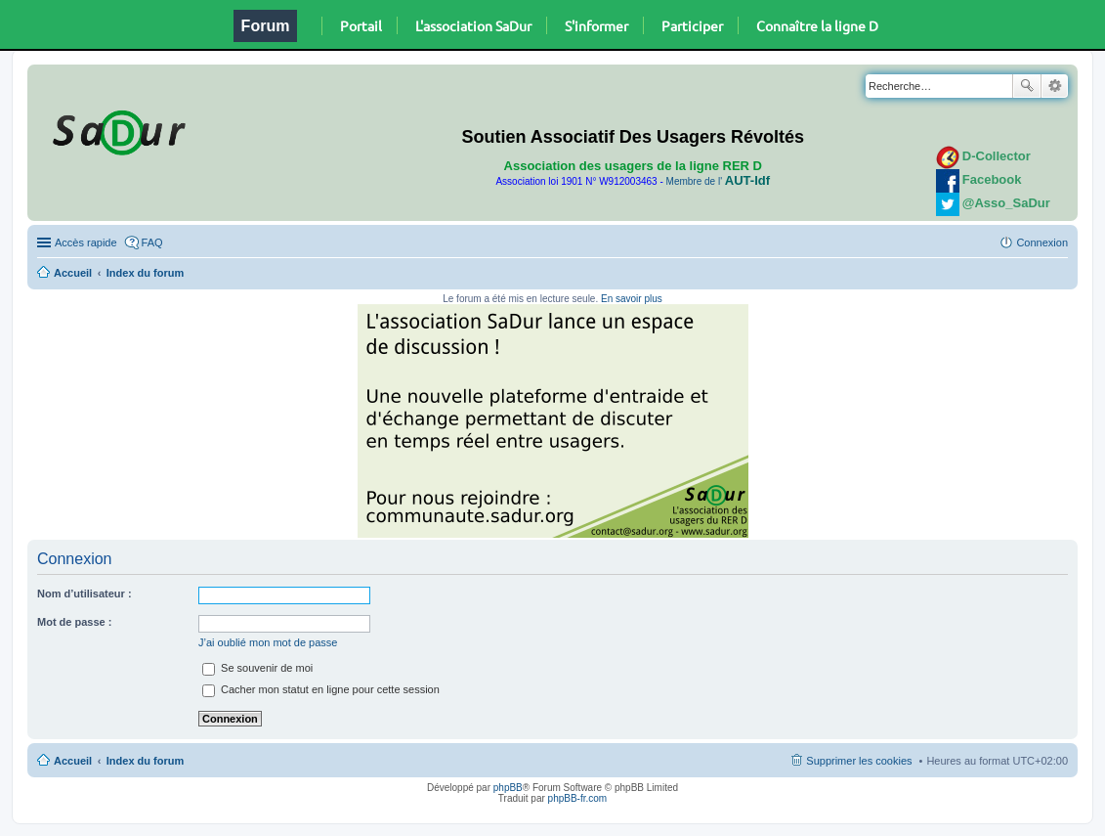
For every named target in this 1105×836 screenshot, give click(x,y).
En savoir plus (631, 298)
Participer (692, 25)
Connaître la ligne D (817, 25)
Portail (361, 25)
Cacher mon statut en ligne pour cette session (321, 689)
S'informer (596, 25)
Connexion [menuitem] (1042, 242)
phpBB (508, 787)
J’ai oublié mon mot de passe (267, 642)
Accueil (73, 273)
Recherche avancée (1054, 86)
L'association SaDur (473, 25)
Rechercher (1026, 86)
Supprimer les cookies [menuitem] (859, 761)
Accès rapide (86, 242)
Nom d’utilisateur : (84, 593)
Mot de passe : (74, 622)
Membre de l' (718, 181)
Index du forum (145, 273)
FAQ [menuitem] (152, 242)
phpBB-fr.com (578, 798)
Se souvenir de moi (257, 668)
